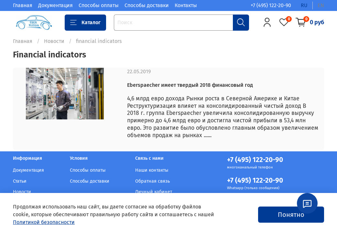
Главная (22, 5)
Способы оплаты (99, 5)
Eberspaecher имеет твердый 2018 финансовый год (190, 85)
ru (304, 5)
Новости (54, 41)
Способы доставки (147, 5)
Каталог (85, 22)
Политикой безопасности (44, 222)
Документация (55, 5)
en (321, 5)
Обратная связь (152, 181)
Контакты (186, 5)
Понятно (291, 214)
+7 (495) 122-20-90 (271, 5)
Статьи (20, 181)
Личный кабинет (153, 192)
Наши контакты (151, 170)
